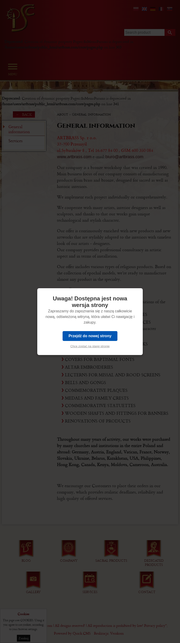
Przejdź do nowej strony (89, 336)
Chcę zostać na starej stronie (90, 346)
